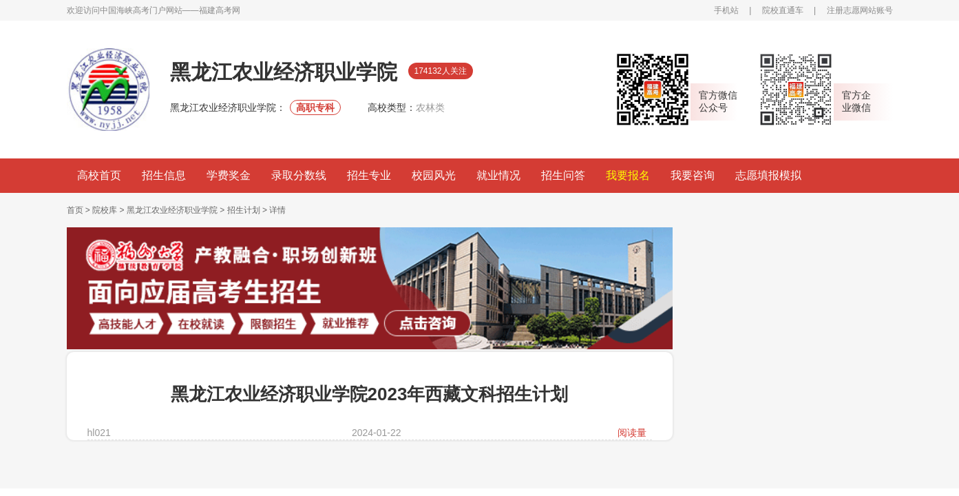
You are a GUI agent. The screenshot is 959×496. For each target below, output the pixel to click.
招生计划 (243, 210)
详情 (277, 210)
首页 (75, 210)
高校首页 (99, 175)
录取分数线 (298, 175)
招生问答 (563, 175)
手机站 (726, 10)
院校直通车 (782, 10)
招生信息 (164, 175)
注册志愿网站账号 (860, 10)
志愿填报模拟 (768, 175)
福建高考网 (219, 10)
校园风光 (434, 175)
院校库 (104, 210)
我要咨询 (693, 175)
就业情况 (498, 175)
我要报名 (628, 175)
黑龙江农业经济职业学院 (172, 210)
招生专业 (369, 175)
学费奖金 (229, 175)
